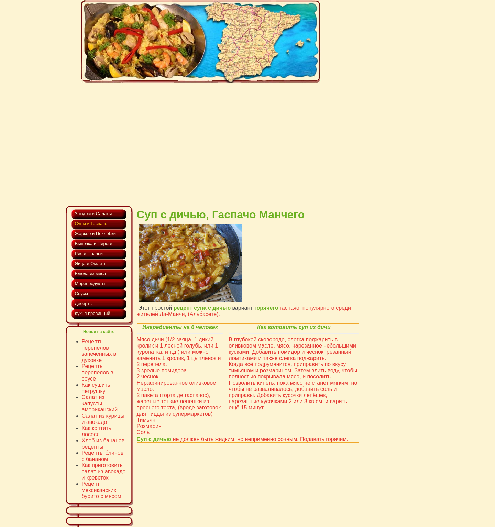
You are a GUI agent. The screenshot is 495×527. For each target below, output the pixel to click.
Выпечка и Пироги (93, 243)
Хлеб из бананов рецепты (103, 444)
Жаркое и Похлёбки (95, 233)
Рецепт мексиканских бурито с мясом (101, 490)
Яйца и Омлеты (91, 263)
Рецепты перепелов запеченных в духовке (99, 351)
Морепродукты (90, 283)
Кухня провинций (92, 313)
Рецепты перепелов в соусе (97, 372)
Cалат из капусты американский (100, 403)
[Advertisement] (213, 137)
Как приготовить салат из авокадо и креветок (104, 471)
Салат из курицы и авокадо (103, 419)
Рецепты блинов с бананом (103, 456)
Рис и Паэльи (89, 253)
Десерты (84, 303)
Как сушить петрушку (96, 388)
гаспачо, (290, 308)
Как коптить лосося (96, 431)
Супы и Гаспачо (91, 223)
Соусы (81, 293)
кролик (145, 346)
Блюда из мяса (90, 273)
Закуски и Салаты (93, 213)
